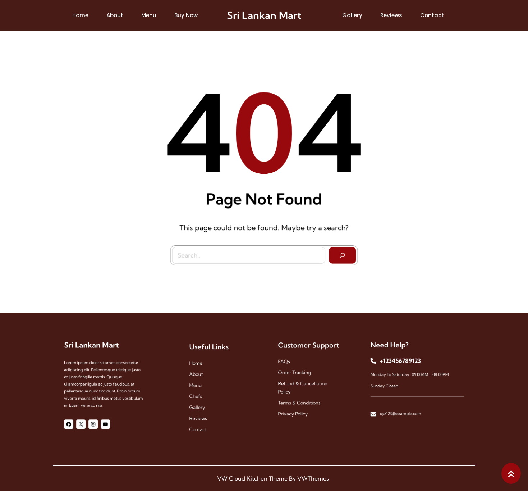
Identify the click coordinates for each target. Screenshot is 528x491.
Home (200, 367)
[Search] (340, 253)
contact (202, 421)
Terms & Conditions (301, 398)
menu (200, 385)
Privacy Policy (296, 407)
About (200, 376)
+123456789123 (403, 364)
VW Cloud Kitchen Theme (252, 478)
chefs (200, 394)
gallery (201, 403)
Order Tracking (297, 374)
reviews (202, 412)
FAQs (288, 365)
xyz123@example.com (404, 407)
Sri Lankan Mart (264, 14)
